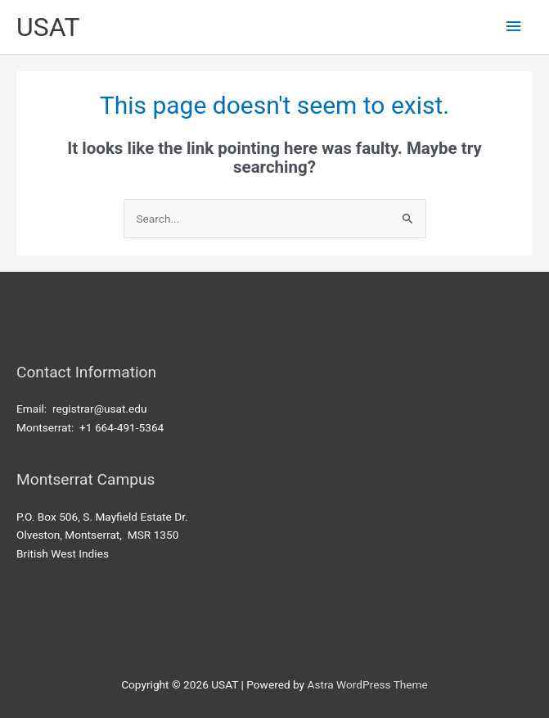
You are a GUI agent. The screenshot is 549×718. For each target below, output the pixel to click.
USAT (47, 27)
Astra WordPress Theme (367, 684)
